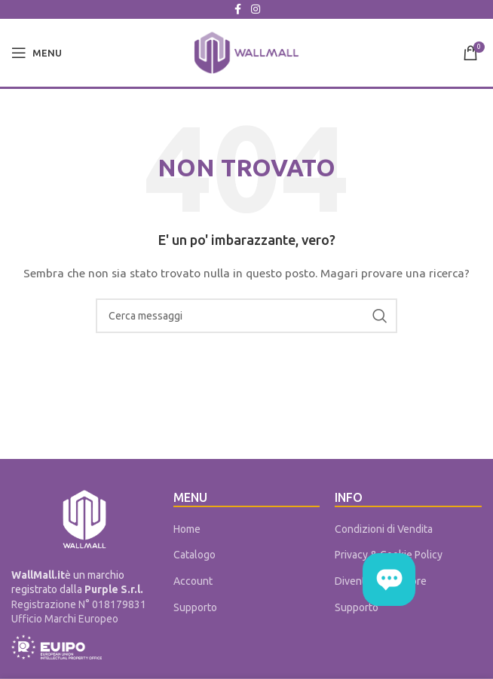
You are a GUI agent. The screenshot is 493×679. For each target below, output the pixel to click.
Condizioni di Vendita (384, 529)
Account (193, 581)
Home (187, 529)
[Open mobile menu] (36, 53)
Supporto (195, 607)
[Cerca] (246, 315)
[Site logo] (246, 52)
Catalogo (194, 555)
